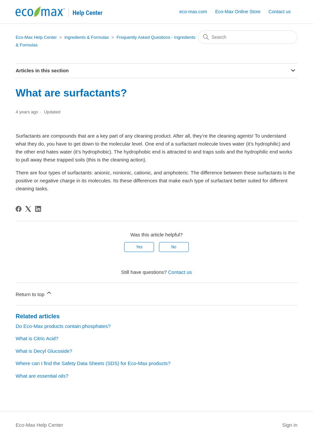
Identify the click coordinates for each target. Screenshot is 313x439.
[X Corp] (28, 209)
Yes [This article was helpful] (139, 247)
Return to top (34, 293)
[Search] (247, 37)
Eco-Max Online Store (238, 11)
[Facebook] (19, 209)
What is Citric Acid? (37, 338)
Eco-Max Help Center (36, 37)
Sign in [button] (289, 425)
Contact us (280, 11)
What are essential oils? (42, 376)
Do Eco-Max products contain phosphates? (63, 326)
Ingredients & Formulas (86, 37)
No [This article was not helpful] (173, 247)
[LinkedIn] (38, 209)
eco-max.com (193, 11)
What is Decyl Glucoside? (44, 351)
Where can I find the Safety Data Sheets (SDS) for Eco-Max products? (93, 363)
